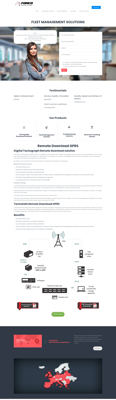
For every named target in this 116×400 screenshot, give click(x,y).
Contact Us (96, 7)
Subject (80, 49)
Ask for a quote (58, 314)
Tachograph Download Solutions (24, 135)
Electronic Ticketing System (92, 136)
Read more (98, 348)
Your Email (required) (80, 43)
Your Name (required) (80, 36)
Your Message (80, 57)
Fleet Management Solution (46, 136)
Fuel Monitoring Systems (69, 135)
